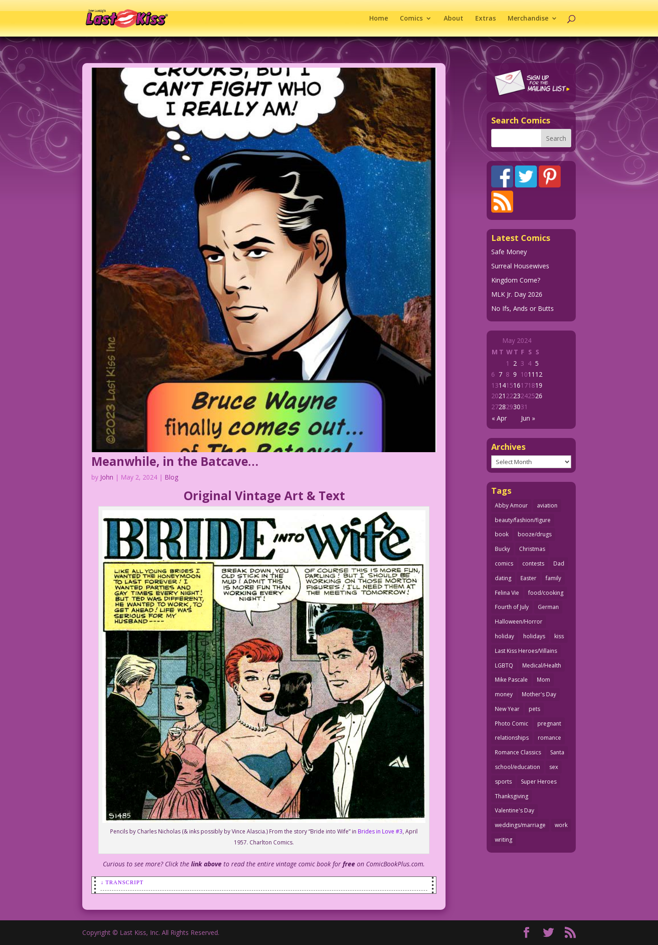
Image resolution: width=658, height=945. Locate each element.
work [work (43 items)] (561, 825)
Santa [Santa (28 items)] (557, 752)
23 (516, 395)
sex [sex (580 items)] (553, 767)
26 (538, 395)
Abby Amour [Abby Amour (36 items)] (511, 505)
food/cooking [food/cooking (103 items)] (545, 593)
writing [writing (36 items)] (503, 840)
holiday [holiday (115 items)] (504, 636)
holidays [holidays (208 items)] (534, 636)
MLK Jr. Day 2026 (516, 294)
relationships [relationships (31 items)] (512, 738)
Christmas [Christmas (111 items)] (532, 549)
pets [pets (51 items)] (534, 709)
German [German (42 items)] (548, 607)
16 (516, 385)
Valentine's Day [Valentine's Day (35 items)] (514, 810)
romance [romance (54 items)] (549, 738)
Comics (411, 18)
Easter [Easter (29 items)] (528, 578)
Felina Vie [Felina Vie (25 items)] (507, 593)
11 (531, 374)
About (453, 18)
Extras (485, 18)
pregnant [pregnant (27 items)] (549, 723)
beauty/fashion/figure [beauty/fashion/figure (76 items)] (523, 520)
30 (516, 406)
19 (538, 385)
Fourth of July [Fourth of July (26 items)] (512, 607)
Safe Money (509, 251)
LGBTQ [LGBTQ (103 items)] (504, 665)
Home (378, 18)
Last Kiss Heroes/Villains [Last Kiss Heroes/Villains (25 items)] (526, 651)
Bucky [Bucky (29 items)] (502, 549)
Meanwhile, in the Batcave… (175, 461)
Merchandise (528, 18)
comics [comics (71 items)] (504, 563)
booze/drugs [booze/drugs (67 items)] (535, 534)
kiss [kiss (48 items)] (559, 636)
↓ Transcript (122, 882)
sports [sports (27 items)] (503, 781)
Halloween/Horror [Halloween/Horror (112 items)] (518, 621)
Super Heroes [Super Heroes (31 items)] (539, 781)
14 (502, 385)
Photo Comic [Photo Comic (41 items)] (511, 723)
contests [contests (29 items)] (533, 563)
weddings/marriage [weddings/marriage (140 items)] (520, 825)
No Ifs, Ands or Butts (522, 308)
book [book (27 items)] (502, 534)
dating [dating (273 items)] (503, 578)
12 (538, 374)
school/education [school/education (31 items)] (517, 767)
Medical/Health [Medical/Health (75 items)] (541, 665)
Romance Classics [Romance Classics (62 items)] (518, 752)
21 (502, 395)
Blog (171, 477)
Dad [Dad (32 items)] (558, 563)
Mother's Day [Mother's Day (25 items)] (539, 694)
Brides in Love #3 (380, 831)
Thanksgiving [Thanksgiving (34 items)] (511, 796)
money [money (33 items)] (504, 694)
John (106, 477)
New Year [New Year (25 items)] (507, 709)
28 (502, 406)
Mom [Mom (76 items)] (543, 679)
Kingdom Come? (515, 280)
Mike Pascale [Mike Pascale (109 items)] (511, 679)
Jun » (528, 418)
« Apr (499, 418)
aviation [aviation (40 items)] (547, 505)
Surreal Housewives (520, 266)
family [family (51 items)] (553, 578)
